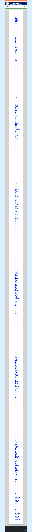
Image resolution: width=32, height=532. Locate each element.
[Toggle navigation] (24, 6)
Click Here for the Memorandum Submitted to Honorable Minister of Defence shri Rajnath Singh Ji (17, 500)
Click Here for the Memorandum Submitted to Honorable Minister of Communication (17, 514)
